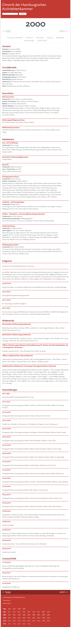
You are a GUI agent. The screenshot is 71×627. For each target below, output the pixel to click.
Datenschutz (7, 603)
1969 (24, 609)
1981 (9, 615)
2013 (19, 624)
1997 (38, 618)
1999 (48, 618)
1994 (23, 618)
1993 (19, 618)
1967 (14, 609)
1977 (38, 612)
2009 (48, 621)
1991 (9, 618)
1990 (4, 618)
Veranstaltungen (29, 40)
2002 (14, 621)
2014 (23, 624)
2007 (38, 621)
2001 (9, 621)
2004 (24, 621)
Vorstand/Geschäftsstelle (15, 38)
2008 (43, 621)
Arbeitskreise (40, 38)
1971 (9, 612)
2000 (4, 621)
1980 (4, 615)
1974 (23, 612)
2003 (19, 621)
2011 (9, 624)
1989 (48, 615)
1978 (43, 612)
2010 (4, 624)
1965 (4, 609)
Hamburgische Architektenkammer (14, 597)
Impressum (6, 600)
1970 (4, 612)
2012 (14, 624)
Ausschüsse (29, 38)
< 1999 (6, 31)
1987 (38, 615)
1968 (19, 609)
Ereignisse (50, 38)
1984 (23, 615)
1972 (14, 612)
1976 (33, 612)
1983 (19, 615)
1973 (19, 612)
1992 (14, 618)
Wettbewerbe (60, 38)
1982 (14, 615)
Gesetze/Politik (42, 40)
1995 (28, 618)
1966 (9, 609)
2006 (33, 621)
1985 (28, 615)
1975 (28, 612)
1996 (33, 618)
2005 (28, 621)
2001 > (63, 31)
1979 (48, 612)
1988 (43, 615)
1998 (43, 618)
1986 (33, 615)
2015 (28, 624)
